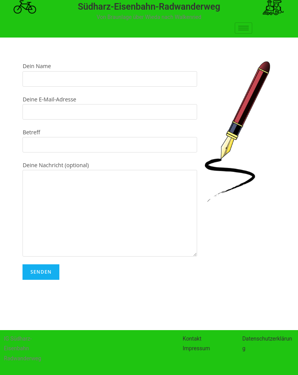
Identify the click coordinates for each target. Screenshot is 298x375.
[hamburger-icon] (243, 28)
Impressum (196, 348)
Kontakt (192, 339)
